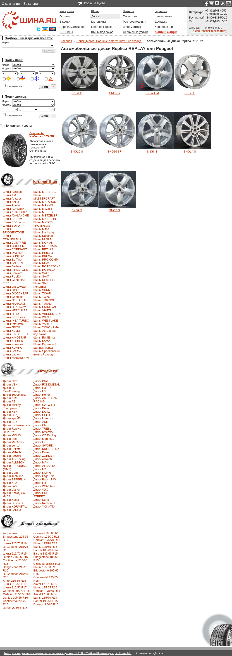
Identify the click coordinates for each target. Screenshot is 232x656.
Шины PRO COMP (45, 259)
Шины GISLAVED (14, 286)
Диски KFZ (10, 482)
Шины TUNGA (42, 303)
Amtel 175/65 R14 (44, 594)
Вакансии (30, 3)
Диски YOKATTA (44, 506)
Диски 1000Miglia (14, 394)
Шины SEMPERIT (45, 280)
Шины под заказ (102, 32)
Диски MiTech (12, 452)
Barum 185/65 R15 (45, 553)
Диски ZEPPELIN (14, 479)
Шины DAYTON (13, 252)
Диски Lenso (11, 445)
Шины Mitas (41, 229)
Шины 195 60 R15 (45, 567)
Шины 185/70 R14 (45, 597)
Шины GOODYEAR (16, 293)
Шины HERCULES (15, 310)
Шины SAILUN (43, 273)
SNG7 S (114, 210)
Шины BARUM (12, 219)
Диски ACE (40, 421)
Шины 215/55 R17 (15, 584)
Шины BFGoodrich (15, 222)
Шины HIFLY (11, 313)
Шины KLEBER (13, 341)
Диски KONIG (42, 472)
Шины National (43, 235)
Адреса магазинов (72, 26)
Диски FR (39, 482)
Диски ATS (10, 398)
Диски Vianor (11, 489)
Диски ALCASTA (44, 466)
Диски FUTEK (42, 388)
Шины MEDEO (43, 212)
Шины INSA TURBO (16, 320)
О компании (11, 3)
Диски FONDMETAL (46, 384)
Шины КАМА (41, 341)
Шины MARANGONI (16, 358)
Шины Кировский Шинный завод (44, 346)
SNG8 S (152, 151)
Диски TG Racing (14, 459)
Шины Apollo (11, 205)
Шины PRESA (42, 256)
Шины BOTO (11, 225)
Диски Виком (11, 449)
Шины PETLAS (43, 249)
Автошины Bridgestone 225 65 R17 (15, 536)
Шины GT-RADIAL (15, 300)
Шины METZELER (45, 215)
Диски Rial (10, 438)
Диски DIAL (40, 381)
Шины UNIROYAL (45, 307)
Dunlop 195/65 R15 (45, 604)
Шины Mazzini (42, 208)
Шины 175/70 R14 (45, 543)
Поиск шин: (14, 60)
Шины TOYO (41, 297)
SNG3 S (189, 93)
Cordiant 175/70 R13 (46, 540)
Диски (95, 16)
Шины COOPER (13, 246)
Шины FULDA (12, 276)
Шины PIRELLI (43, 252)
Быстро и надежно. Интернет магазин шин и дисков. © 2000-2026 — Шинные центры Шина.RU (68, 653)
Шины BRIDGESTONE (13, 230)
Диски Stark (41, 499)
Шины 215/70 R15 (15, 553)
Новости (128, 11)
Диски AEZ (10, 421)
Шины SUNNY (42, 290)
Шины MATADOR (44, 202)
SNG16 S (77, 151)
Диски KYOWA (43, 432)
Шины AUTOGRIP (15, 212)
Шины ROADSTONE (46, 266)
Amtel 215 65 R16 (14, 580)
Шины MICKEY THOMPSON (43, 224)
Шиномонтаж (132, 26)
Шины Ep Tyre (12, 259)
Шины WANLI (42, 317)
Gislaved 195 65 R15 (46, 533)
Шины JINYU (11, 327)
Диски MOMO (12, 435)
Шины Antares (12, 198)
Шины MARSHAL (44, 191)
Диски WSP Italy (44, 486)
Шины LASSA (12, 351)
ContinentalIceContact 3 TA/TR (41, 135)
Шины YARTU (42, 324)
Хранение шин (165, 26)
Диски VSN (10, 384)
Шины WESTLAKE (45, 320)
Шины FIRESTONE (15, 269)
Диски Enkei (41, 452)
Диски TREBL (42, 428)
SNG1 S (77, 93)
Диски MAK (40, 462)
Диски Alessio (12, 455)
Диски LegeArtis (43, 476)
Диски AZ (9, 401)
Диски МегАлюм (13, 442)
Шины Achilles (12, 191)
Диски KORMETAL (15, 506)
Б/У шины (66, 32)
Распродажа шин (134, 21)
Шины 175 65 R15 (45, 587)
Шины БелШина (44, 337)
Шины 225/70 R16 (15, 543)
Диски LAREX (12, 510)
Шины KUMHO (12, 347)
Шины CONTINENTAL (13, 237)
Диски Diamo (41, 408)
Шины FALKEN (13, 263)
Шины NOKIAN (43, 242)
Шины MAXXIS (43, 205)
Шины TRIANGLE (45, 300)
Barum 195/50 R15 (45, 601)
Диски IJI (39, 442)
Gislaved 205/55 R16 (16, 594)
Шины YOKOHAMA (46, 327)
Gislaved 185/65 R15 (46, 563)
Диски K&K (10, 411)
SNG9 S (77, 210)
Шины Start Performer (40, 285)
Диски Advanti (42, 459)
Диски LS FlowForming (11, 389)
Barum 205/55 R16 (15, 607)
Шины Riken (41, 263)
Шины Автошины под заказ (44, 332)
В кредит (66, 21)
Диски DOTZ (41, 411)
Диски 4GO (40, 489)
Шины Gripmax (13, 297)
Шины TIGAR (42, 293)
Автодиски (47, 371)
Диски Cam (10, 472)
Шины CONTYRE (14, 242)
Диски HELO (41, 415)
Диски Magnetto (43, 438)
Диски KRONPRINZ (46, 449)
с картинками (12, 86)
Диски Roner (41, 394)
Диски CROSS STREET (42, 494)
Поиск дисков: (16, 96)
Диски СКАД (11, 415)
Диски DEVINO (13, 503)
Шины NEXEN (42, 239)
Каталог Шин (45, 182)
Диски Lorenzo (43, 418)
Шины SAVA (41, 276)
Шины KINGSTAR (14, 337)
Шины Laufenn (12, 354)
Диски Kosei (11, 499)
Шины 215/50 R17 (15, 587)
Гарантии (161, 11)
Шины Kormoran (13, 344)
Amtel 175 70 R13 (44, 584)
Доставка (161, 21)
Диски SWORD (43, 445)
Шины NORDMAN (45, 246)
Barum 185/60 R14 (45, 550)
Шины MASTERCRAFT (44, 196)
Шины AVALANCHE (16, 215)
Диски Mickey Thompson (12, 406)
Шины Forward (12, 273)
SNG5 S (114, 93)
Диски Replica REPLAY (12, 430)
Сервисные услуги (135, 32)
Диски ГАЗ (10, 486)
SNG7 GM (152, 93)
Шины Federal (12, 266)
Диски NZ (39, 469)
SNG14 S (190, 151)
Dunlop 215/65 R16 (15, 557)
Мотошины (98, 21)
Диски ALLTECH (13, 462)
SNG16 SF (115, 151)
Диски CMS (40, 425)
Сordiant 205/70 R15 (16, 591)
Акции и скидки (166, 32)
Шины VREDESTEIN (46, 313)
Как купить (67, 11)
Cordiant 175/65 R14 (46, 591)
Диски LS (39, 391)
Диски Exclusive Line (16, 425)
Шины (95, 11)
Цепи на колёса (101, 26)
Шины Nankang (43, 232)
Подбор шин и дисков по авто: (29, 38)
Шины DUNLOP (13, 256)
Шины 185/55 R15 (45, 546)
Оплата (65, 16)
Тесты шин (130, 16)
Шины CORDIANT (15, 249)
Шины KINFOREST (15, 334)
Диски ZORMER (44, 455)
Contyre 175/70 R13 (46, 536)
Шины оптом (163, 16)
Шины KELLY (12, 330)
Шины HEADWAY (14, 307)
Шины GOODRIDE (15, 290)
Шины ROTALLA (44, 269)
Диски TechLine (13, 476)
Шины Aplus (11, 202)
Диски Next (10, 381)
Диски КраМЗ (12, 418)
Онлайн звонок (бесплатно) (208, 31)
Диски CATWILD (44, 405)
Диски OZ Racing (44, 435)
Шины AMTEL (12, 195)
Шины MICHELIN (44, 219)
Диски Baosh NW (44, 479)
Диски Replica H (44, 503)
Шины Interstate (13, 324)
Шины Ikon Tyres (14, 317)
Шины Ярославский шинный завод (46, 352)
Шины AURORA (13, 208)
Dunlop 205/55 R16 (15, 597)
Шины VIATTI (42, 310)
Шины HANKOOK (14, 303)
